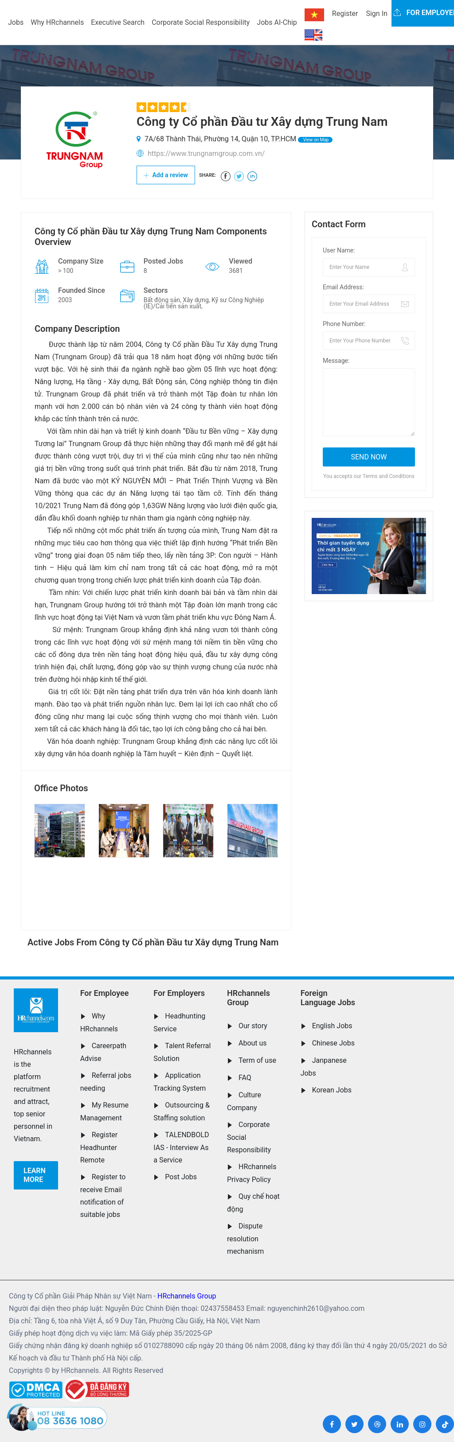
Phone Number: (344, 323)
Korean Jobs (332, 1090)
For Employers (179, 993)
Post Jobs (181, 1177)
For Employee (104, 993)
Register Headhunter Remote (99, 1147)
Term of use (257, 1060)
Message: (336, 360)
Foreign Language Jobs (328, 997)
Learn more (34, 1175)
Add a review (166, 175)
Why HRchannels (57, 22)
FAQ (245, 1077)
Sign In (376, 13)
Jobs (15, 22)
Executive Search (118, 22)
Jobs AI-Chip (277, 22)
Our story (253, 1026)
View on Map (315, 139)
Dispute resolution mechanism (245, 1238)
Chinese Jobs (333, 1043)
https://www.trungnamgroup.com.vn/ (206, 153)
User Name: (339, 250)
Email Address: (343, 287)
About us (253, 1043)
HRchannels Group (248, 997)
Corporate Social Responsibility (201, 22)
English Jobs (332, 1026)
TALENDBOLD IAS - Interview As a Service (181, 1147)
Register (345, 13)
